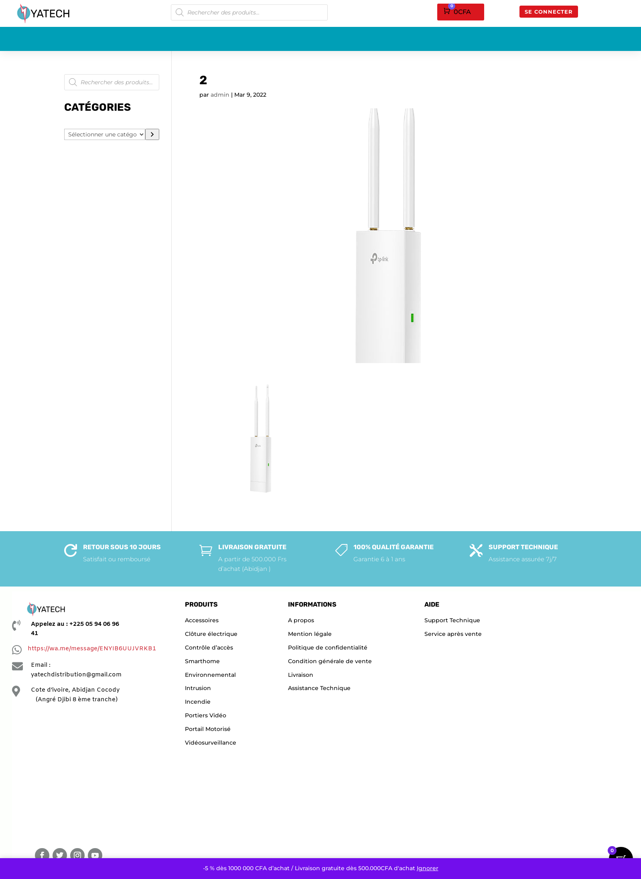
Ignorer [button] (427, 868)
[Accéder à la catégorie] (152, 134)
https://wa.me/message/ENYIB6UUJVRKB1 (92, 649)
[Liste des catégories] (104, 134)
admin (220, 94)
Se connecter (549, 11)
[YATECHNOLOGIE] (79, 774)
